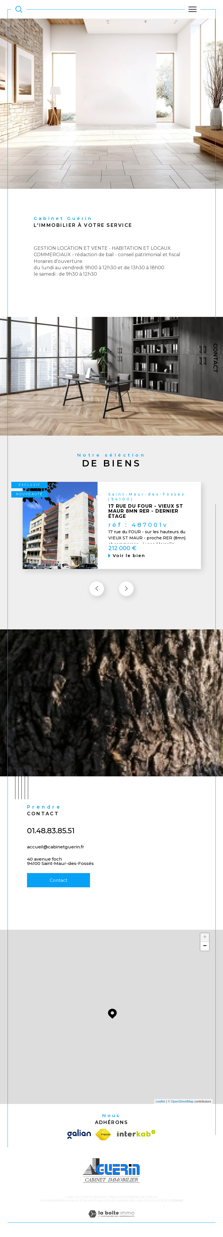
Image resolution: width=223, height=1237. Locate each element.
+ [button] (205, 937)
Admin (122, 1200)
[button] (126, 597)
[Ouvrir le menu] (193, 9)
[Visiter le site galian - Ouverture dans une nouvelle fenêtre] (80, 1134)
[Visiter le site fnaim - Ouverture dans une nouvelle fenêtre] (103, 1134)
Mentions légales (101, 1200)
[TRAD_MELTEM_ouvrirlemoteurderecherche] (19, 9)
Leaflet (160, 1101)
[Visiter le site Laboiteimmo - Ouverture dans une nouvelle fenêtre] (111, 1220)
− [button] (205, 946)
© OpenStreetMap (181, 1101)
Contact (215, 358)
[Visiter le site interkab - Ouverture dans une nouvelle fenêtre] (135, 1134)
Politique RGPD (157, 1200)
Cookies (177, 1200)
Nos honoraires (52, 1200)
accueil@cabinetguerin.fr (55, 855)
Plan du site (76, 1200)
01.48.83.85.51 (51, 838)
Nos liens (136, 1200)
